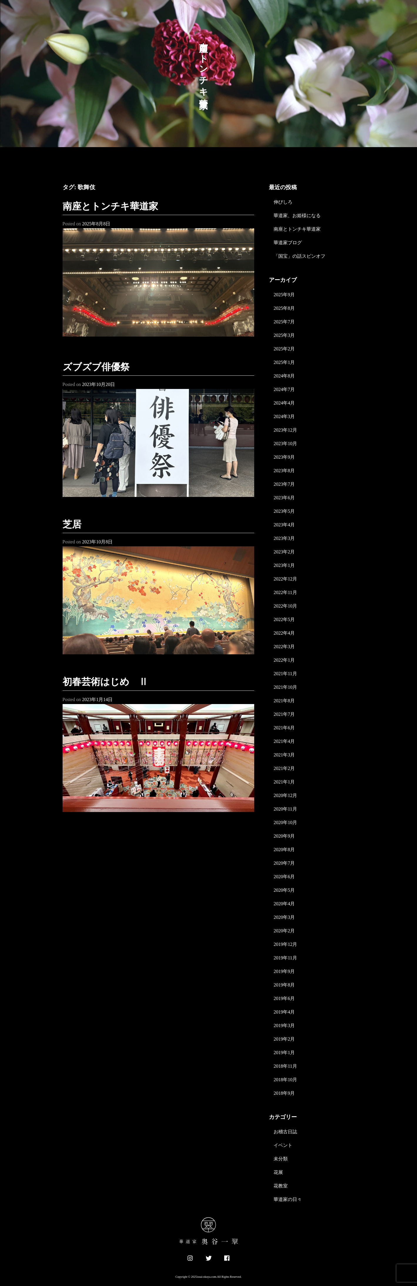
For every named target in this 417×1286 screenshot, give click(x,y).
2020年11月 (285, 808)
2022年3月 (284, 646)
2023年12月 (285, 429)
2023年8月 (284, 470)
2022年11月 (285, 592)
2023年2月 (284, 551)
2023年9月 (284, 457)
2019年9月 (284, 971)
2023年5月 (284, 511)
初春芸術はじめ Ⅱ (105, 681)
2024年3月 (284, 416)
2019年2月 (284, 1039)
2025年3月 (284, 335)
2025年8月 (284, 308)
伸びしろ (283, 201)
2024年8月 (284, 375)
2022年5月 (284, 619)
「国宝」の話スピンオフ (299, 256)
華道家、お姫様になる (297, 215)
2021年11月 (285, 673)
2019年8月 (284, 984)
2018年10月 (285, 1079)
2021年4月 (284, 741)
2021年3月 (284, 754)
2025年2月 (284, 348)
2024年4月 (284, 402)
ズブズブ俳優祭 (96, 367)
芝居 (72, 524)
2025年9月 (284, 294)
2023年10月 (285, 443)
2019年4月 (284, 1011)
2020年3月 (284, 917)
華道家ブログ (288, 242)
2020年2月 (284, 930)
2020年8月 (284, 849)
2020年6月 (284, 876)
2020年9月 (284, 836)
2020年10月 (285, 822)
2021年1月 (284, 781)
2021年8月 (284, 700)
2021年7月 (284, 714)
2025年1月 (284, 362)
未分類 (281, 1158)
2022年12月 (285, 578)
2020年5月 (284, 890)
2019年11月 (285, 957)
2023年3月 (284, 538)
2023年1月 (284, 565)
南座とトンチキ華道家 (110, 206)
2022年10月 (285, 605)
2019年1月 (284, 1052)
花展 (278, 1172)
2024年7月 (284, 389)
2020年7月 (284, 863)
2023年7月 (284, 484)
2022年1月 (284, 660)
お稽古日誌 (285, 1131)
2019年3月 (284, 1025)
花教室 (281, 1185)
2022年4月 (284, 632)
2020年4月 (284, 903)
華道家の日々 (288, 1199)
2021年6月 (284, 727)
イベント (283, 1145)
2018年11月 (285, 1066)
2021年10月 (285, 687)
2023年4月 (284, 524)
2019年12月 (285, 944)
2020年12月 (285, 795)
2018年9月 (284, 1093)
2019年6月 (284, 998)
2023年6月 (284, 497)
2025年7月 (284, 321)
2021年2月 (284, 768)
